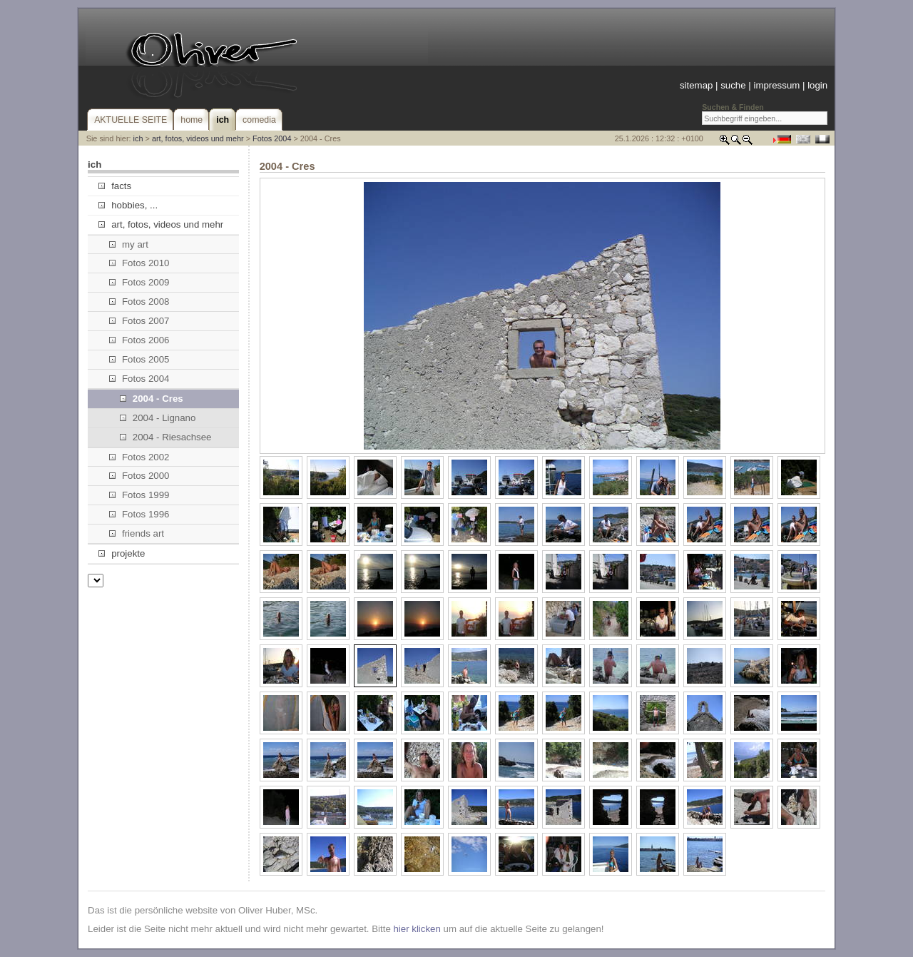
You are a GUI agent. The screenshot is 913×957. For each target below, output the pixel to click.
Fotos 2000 (139, 475)
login (817, 85)
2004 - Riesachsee (166, 437)
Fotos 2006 (139, 340)
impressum (776, 85)
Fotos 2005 (139, 359)
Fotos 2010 (139, 263)
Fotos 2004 (272, 138)
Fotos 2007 (139, 320)
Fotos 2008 (139, 301)
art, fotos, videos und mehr (198, 138)
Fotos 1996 (139, 514)
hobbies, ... (128, 205)
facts (114, 186)
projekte (121, 553)
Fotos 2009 (139, 282)
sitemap (696, 85)
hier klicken (416, 928)
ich (138, 138)
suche (732, 85)
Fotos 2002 (139, 457)
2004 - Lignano (158, 417)
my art (128, 244)
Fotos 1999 (139, 495)
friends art (136, 533)
